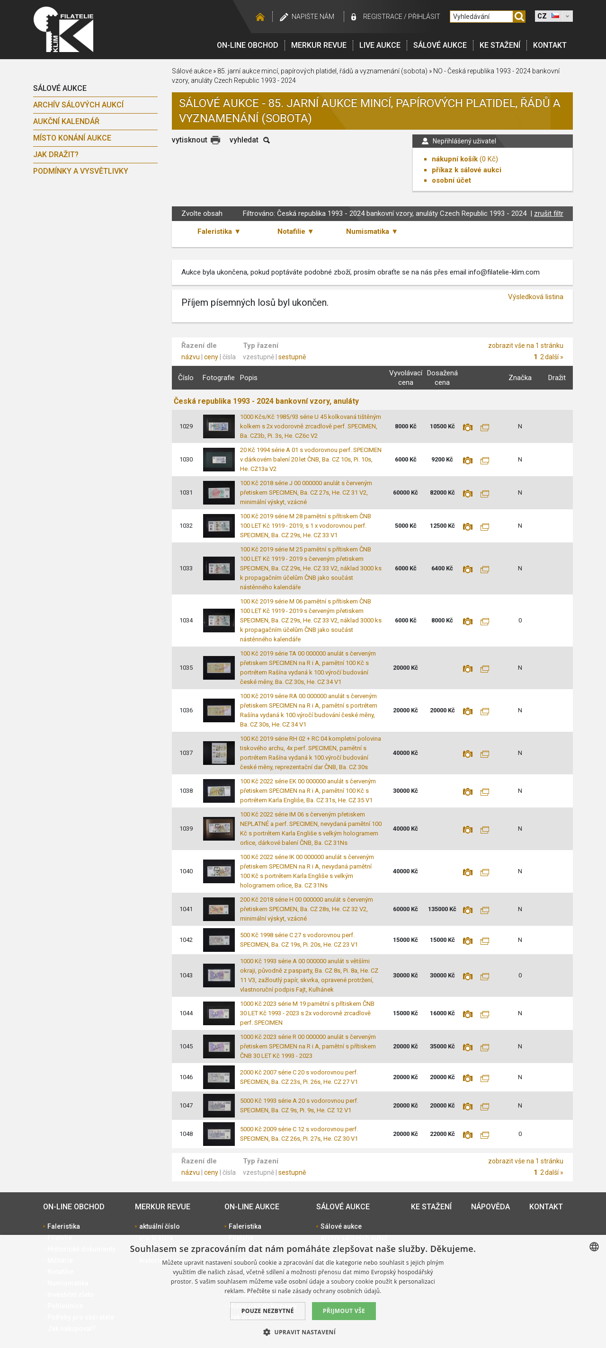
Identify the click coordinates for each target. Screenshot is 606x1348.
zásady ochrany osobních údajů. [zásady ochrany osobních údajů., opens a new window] (337, 1291)
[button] (303, 1332)
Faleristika (63, 1226)
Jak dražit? (56, 154)
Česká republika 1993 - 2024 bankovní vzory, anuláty (266, 401)
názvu (190, 357)
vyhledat (244, 139)
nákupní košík (455, 159)
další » (554, 357)
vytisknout (189, 139)
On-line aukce (251, 1206)
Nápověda (490, 1206)
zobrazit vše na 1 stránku (525, 345)
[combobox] (594, 1246)
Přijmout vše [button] (344, 1311)
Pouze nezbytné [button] (267, 1311)
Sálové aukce (440, 45)
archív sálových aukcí (78, 104)
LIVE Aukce (380, 45)
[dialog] (303, 1291)
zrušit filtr (548, 213)
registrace (382, 16)
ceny (211, 357)
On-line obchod (247, 45)
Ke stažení (500, 45)
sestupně (292, 357)
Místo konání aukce (72, 137)
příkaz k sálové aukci (466, 170)
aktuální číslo (159, 1226)
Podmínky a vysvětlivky (80, 171)
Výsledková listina (535, 297)
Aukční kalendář (66, 121)
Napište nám (313, 16)
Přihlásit (424, 16)
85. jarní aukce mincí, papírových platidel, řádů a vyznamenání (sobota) (322, 71)
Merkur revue (319, 45)
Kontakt (550, 45)
